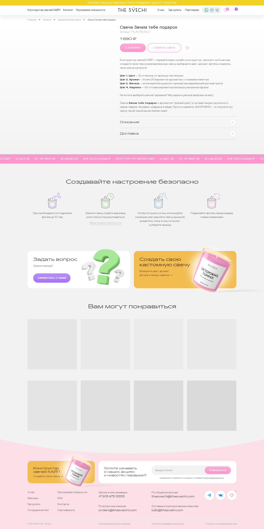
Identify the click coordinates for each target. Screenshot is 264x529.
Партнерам (192, 9)
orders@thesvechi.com (117, 510)
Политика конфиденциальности (168, 523)
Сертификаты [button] (66, 510)
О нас (160, 9)
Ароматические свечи (69, 19)
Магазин (33, 498)
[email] (192, 470)
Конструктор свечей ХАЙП (44, 9)
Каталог (68, 9)
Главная (32, 19)
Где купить (175, 9)
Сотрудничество (38, 510)
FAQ (59, 498)
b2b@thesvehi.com (167, 510)
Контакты (63, 504)
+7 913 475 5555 (111, 496)
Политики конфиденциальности (213, 478)
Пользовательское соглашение (114, 523)
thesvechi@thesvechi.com (173, 496)
